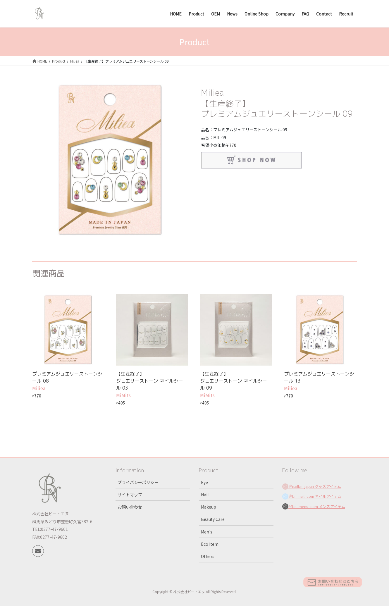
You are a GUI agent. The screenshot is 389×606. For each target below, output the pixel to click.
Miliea (212, 92)
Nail (205, 494)
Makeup (208, 507)
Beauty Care (213, 519)
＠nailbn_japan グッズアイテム (314, 486)
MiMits (123, 395)
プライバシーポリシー (138, 482)
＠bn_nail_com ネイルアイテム (314, 496)
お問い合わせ (130, 507)
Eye (204, 482)
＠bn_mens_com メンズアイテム (316, 506)
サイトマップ (130, 494)
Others (207, 556)
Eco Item (209, 544)
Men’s (206, 532)
